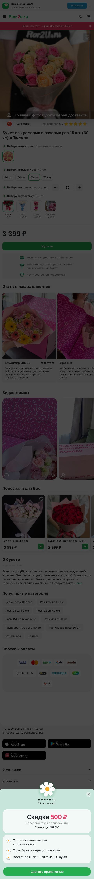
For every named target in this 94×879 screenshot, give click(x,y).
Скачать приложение (47, 872)
